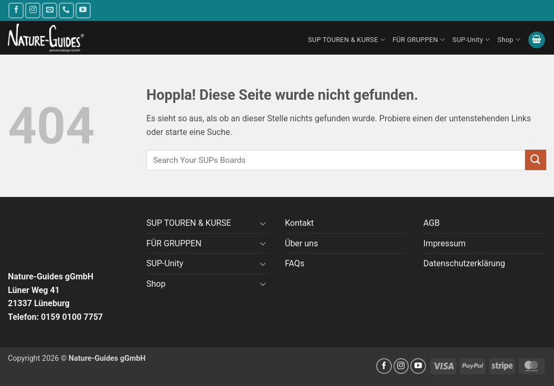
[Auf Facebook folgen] (16, 10)
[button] (536, 40)
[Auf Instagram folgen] (32, 10)
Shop (508, 40)
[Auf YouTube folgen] (83, 10)
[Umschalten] (263, 223)
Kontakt (299, 223)
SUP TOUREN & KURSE (346, 40)
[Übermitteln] (535, 160)
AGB (431, 223)
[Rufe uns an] (66, 10)
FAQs (294, 263)
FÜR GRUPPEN (418, 40)
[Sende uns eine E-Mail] (49, 10)
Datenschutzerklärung (464, 263)
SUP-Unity (471, 40)
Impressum (444, 243)
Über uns (301, 243)
